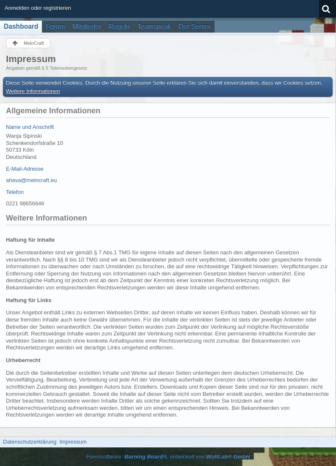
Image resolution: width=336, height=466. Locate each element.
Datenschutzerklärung (29, 442)
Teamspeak (154, 26)
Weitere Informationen (33, 91)
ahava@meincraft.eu (31, 180)
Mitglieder (87, 26)
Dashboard (21, 26)
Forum (55, 26)
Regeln (119, 26)
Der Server (194, 26)
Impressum (72, 442)
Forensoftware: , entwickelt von (168, 456)
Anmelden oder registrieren (38, 8)
